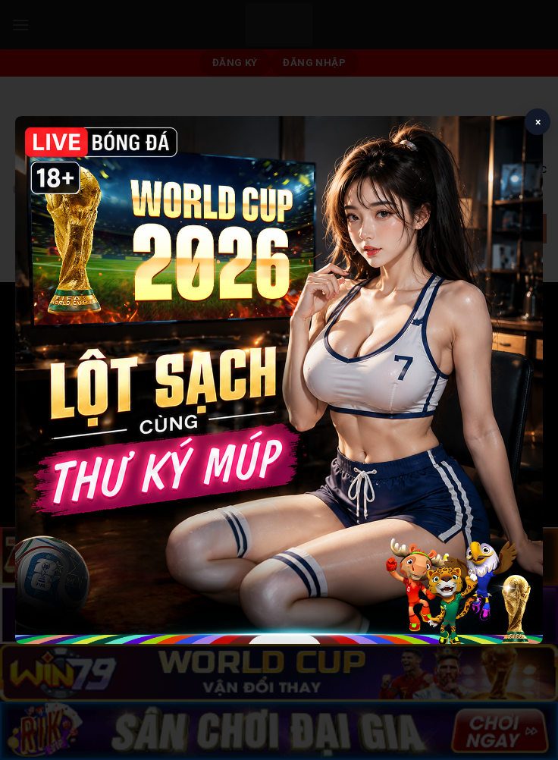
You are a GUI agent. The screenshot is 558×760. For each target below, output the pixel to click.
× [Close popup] (538, 122)
